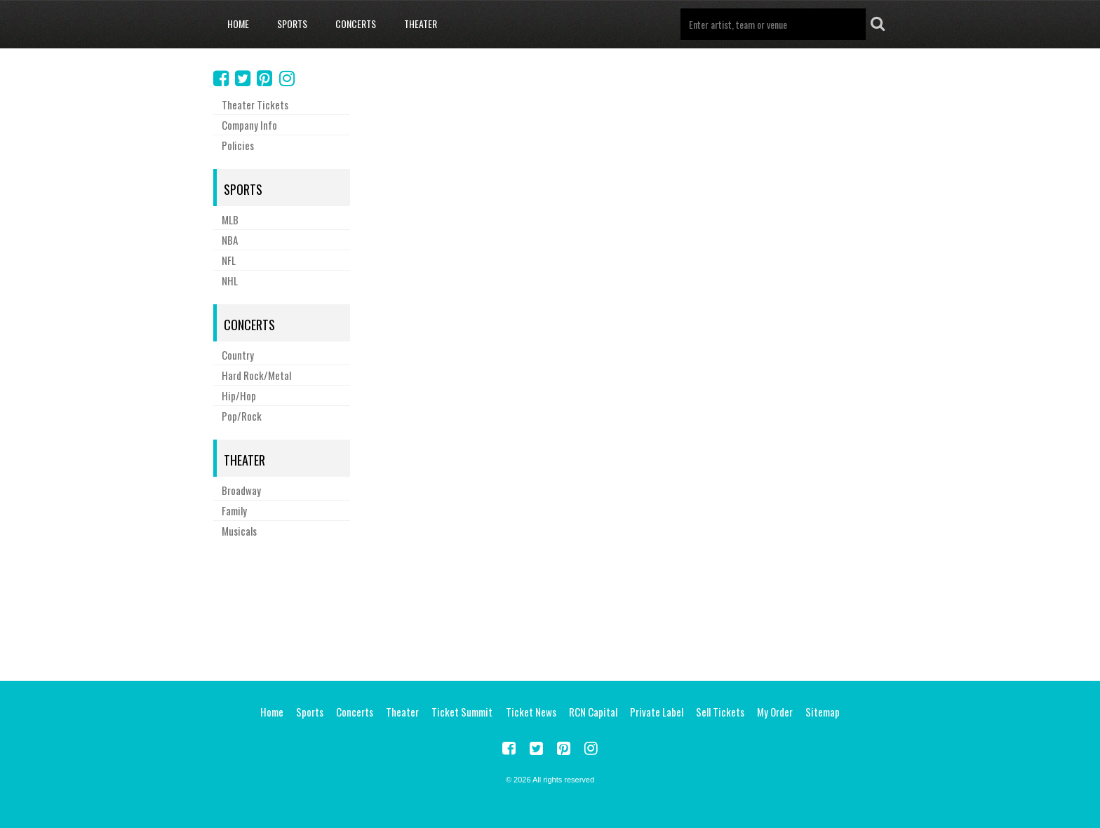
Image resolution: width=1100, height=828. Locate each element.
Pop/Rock (242, 415)
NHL (230, 280)
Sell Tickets (720, 711)
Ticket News (531, 711)
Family (234, 510)
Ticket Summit (461, 711)
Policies (238, 145)
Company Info (249, 125)
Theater (420, 23)
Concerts (355, 23)
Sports (292, 23)
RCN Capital (593, 711)
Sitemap (822, 711)
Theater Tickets (255, 104)
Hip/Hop (239, 395)
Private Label (656, 711)
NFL (229, 260)
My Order (775, 711)
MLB (230, 219)
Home (238, 23)
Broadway (241, 490)
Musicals (239, 530)
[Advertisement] (550, 607)
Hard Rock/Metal (256, 375)
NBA (230, 239)
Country (238, 354)
